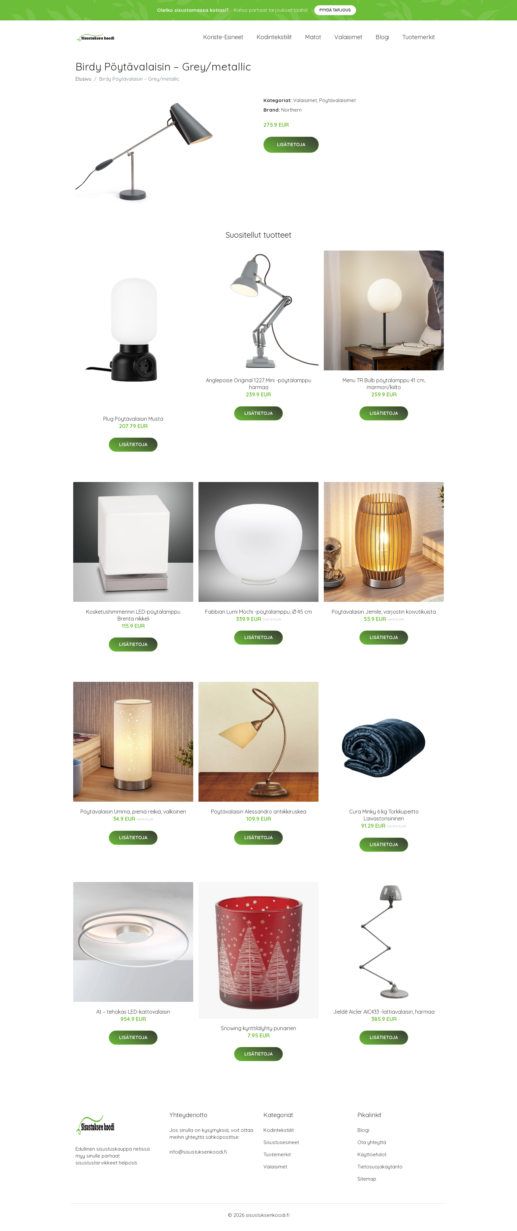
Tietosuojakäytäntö (380, 1171)
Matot (313, 39)
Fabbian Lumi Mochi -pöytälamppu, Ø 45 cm (258, 616)
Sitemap (366, 1183)
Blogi (382, 39)
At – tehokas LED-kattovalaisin (133, 1016)
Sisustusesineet (281, 1147)
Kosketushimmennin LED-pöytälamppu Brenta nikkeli (133, 620)
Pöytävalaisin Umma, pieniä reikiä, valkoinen (133, 816)
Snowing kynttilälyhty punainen (258, 1033)
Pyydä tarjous (335, 10)
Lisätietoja (291, 149)
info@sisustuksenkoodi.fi (198, 1156)
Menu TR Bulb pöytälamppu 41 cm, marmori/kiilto (384, 388)
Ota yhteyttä (371, 1147)
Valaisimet (348, 39)
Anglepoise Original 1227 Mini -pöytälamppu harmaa (258, 388)
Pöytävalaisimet (337, 105)
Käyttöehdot (371, 1159)
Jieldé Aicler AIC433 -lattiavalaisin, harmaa (384, 1016)
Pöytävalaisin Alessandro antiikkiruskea (258, 816)
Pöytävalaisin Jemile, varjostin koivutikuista (384, 616)
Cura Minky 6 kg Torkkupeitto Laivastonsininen (384, 819)
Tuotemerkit (418, 39)
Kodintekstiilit (274, 39)
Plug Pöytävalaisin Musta (133, 423)
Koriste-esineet (223, 39)
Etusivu (83, 83)
